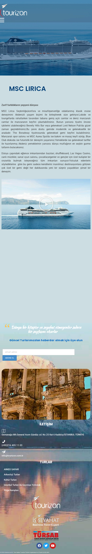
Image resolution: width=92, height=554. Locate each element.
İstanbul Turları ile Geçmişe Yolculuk (22, 485)
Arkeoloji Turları (12, 474)
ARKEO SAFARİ (11, 469)
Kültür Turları (10, 479)
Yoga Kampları (11, 490)
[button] (46, 204)
